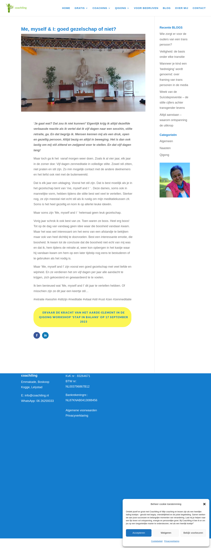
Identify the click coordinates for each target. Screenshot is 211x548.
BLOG (167, 8)
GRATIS (80, 8)
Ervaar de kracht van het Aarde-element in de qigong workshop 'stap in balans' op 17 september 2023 (83, 317)
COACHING (99, 8)
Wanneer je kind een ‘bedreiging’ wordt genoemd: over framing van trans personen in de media (174, 74)
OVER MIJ (181, 8)
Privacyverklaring (171, 541)
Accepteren (139, 532)
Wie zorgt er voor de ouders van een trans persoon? (173, 39)
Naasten (165, 148)
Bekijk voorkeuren (193, 532)
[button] (204, 504)
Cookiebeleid (157, 541)
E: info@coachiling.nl (35, 395)
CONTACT (199, 8)
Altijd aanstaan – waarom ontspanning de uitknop (173, 120)
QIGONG (120, 8)
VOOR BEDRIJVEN (146, 8)
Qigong (164, 155)
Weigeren (166, 532)
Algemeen (166, 141)
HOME (66, 8)
